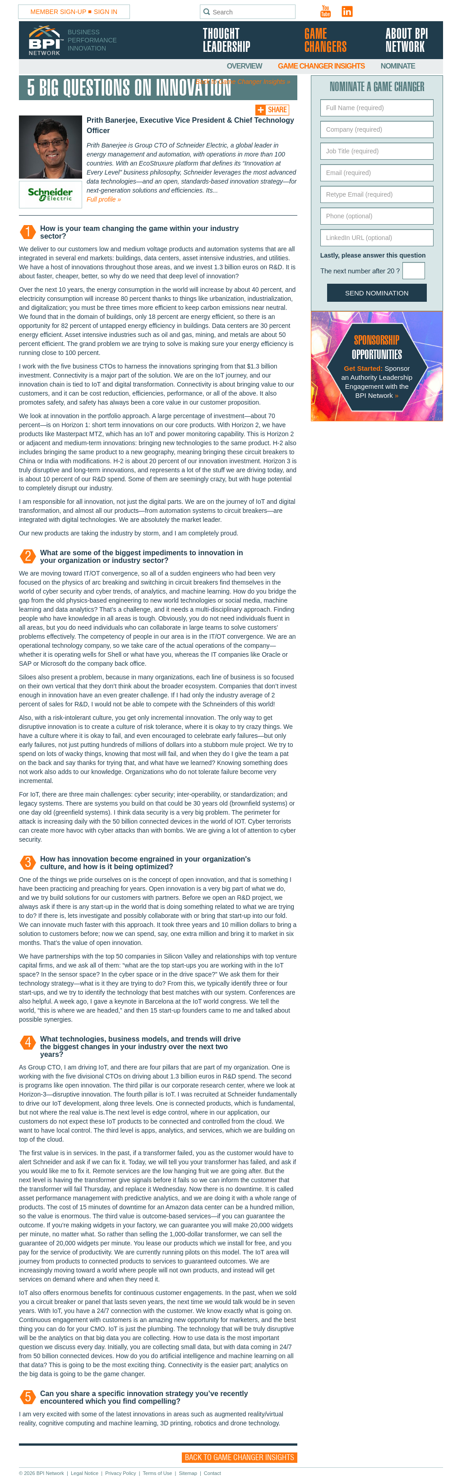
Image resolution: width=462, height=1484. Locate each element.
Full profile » (104, 199)
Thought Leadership (226, 41)
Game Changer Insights (322, 66)
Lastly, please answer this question (373, 255)
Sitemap (188, 1473)
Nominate (398, 66)
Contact (212, 1473)
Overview (245, 66)
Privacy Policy (120, 1473)
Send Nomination (377, 293)
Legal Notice (84, 1473)
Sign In (105, 11)
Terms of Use (157, 1473)
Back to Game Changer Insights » (243, 81)
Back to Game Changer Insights (239, 1457)
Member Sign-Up (59, 11)
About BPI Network (407, 41)
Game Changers (326, 41)
